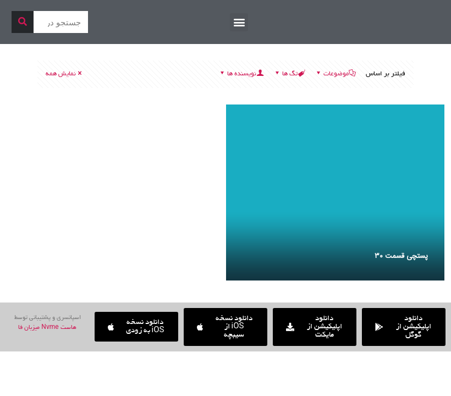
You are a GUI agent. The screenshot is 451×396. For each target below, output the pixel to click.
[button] (239, 22)
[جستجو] (23, 22)
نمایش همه (64, 74)
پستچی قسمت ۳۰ (401, 256)
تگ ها (289, 74)
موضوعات (335, 74)
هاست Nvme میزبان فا (47, 327)
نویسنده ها (240, 74)
